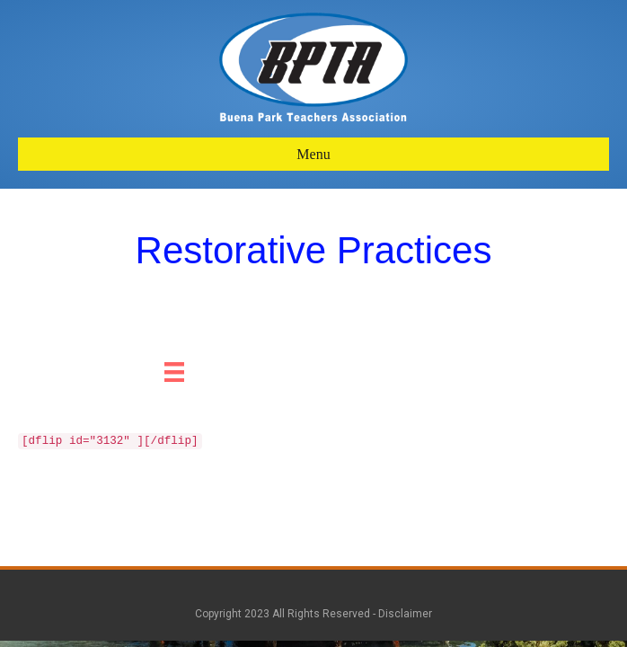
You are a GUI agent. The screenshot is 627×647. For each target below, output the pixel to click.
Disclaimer (405, 613)
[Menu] (174, 372)
